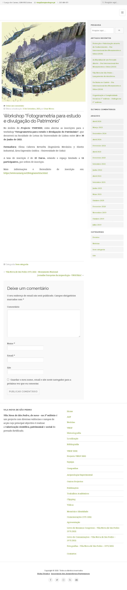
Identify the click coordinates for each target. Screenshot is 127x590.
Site (9, 367)
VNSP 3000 (72, 451)
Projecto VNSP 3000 (76, 456)
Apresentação (73, 522)
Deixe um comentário (15, 106)
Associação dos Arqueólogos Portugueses (70, 573)
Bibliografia (73, 444)
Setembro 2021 (99, 182)
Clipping (71, 499)
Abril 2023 (97, 152)
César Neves (49, 109)
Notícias (96, 243)
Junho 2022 (97, 170)
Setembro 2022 (99, 164)
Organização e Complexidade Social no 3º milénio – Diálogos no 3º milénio (107, 98)
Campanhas (72, 468)
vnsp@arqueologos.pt (45, 2)
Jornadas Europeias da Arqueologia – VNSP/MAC (59, 275)
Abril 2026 (97, 121)
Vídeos (70, 505)
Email (11, 355)
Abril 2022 (97, 176)
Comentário (13, 306)
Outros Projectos (75, 481)
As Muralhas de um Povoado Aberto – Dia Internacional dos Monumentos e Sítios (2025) (106, 63)
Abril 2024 (97, 139)
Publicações (72, 488)
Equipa (70, 462)
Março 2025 (98, 127)
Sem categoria (22, 264)
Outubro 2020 (98, 200)
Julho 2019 (97, 225)
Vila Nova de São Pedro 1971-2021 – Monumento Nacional (32, 271)
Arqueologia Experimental (80, 474)
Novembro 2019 (99, 212)
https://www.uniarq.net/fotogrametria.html (26, 173)
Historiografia (74, 433)
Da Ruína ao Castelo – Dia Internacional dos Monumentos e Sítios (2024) (107, 85)
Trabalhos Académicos (78, 493)
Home (70, 411)
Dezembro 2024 (99, 133)
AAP (69, 416)
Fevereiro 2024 (99, 146)
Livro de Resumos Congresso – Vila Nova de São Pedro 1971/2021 (93, 530)
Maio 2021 (97, 194)
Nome (11, 343)
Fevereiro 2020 (99, 206)
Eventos (96, 237)
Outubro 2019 (98, 219)
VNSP (70, 427)
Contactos (71, 553)
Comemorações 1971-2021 (79, 517)
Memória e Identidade (77, 511)
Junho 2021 (97, 188)
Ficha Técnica (43, 573)
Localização (72, 438)
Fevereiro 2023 (99, 158)
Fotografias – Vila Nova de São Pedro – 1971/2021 (90, 546)
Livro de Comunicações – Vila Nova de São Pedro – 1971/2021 (91, 539)
